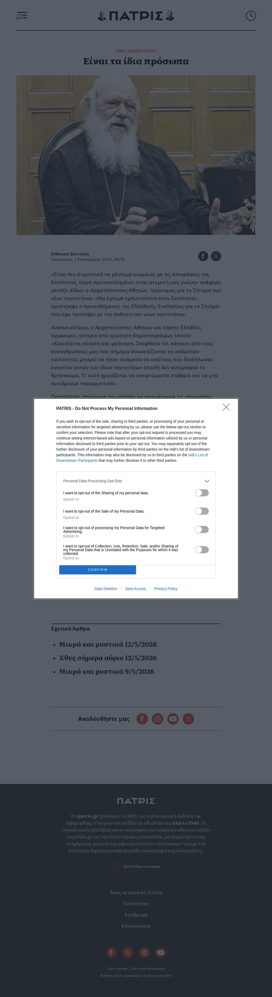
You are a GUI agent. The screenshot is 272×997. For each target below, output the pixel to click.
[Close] (228, 409)
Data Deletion (106, 589)
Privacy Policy (165, 589)
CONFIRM (98, 569)
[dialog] (136, 498)
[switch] (202, 492)
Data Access (135, 589)
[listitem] (136, 481)
